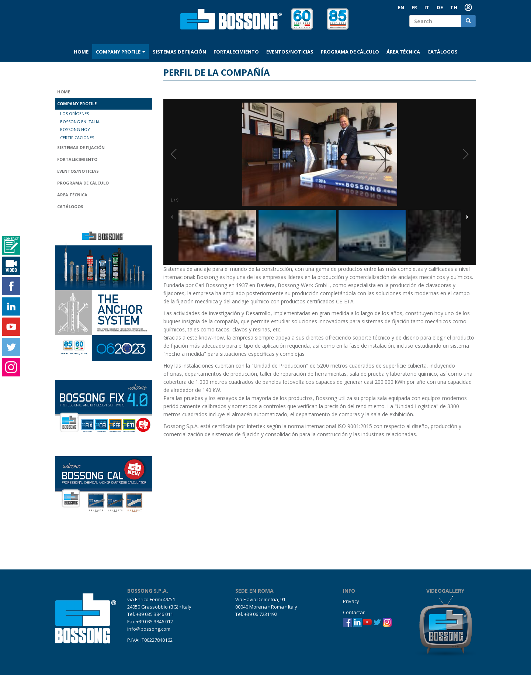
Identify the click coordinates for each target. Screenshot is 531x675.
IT (426, 7)
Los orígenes (74, 113)
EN (401, 7)
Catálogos (442, 51)
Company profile (120, 51)
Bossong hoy (75, 129)
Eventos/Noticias (289, 51)
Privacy (351, 601)
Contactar (354, 612)
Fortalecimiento (236, 51)
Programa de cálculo (350, 51)
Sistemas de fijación (179, 51)
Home (81, 51)
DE (440, 7)
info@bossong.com (148, 629)
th (453, 7)
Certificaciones (77, 137)
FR (414, 7)
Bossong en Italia (80, 121)
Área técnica (403, 51)
